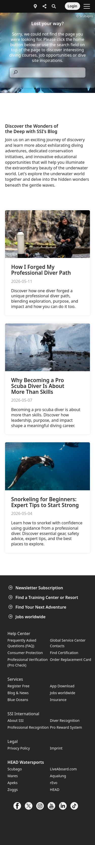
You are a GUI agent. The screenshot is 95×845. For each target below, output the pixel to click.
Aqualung (58, 775)
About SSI (16, 720)
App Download (62, 686)
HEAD (54, 789)
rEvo (53, 782)
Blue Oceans (18, 699)
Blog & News (18, 692)
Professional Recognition (28, 727)
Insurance (58, 699)
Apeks (13, 782)
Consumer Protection (25, 652)
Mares (13, 775)
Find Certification (64, 652)
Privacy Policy (19, 748)
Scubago (15, 769)
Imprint (56, 748)
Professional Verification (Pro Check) (28, 662)
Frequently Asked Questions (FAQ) (22, 643)
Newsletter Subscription (36, 588)
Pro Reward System (66, 727)
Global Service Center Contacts (67, 643)
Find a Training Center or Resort (43, 597)
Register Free (18, 686)
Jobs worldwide (27, 617)
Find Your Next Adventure (37, 607)
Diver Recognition (65, 720)
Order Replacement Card (70, 659)
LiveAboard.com (63, 769)
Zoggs (13, 789)
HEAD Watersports (26, 762)
